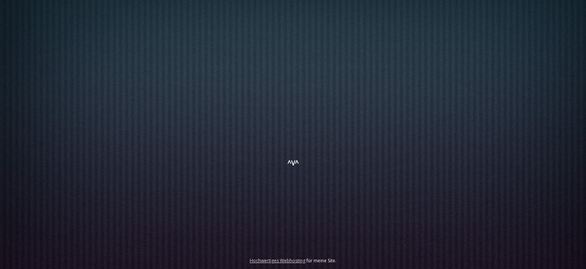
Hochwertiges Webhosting (277, 260)
